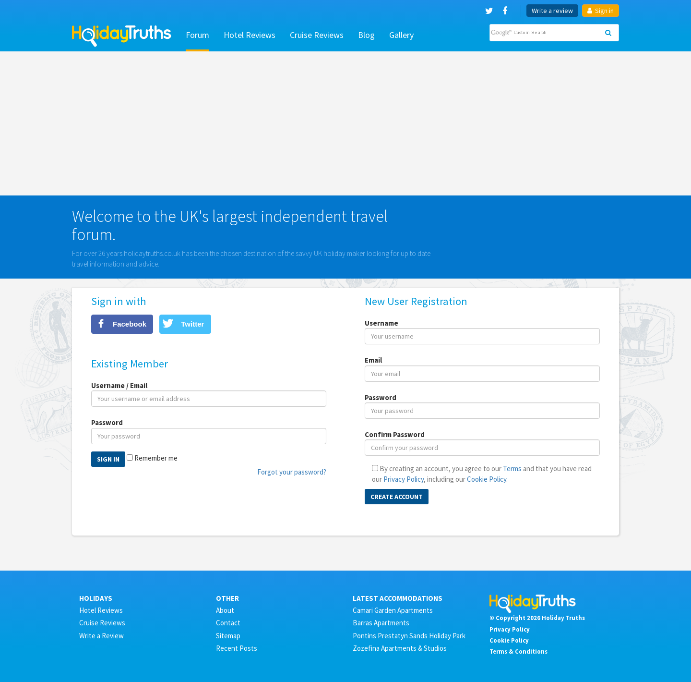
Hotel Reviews (249, 34)
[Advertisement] (345, 123)
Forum (197, 34)
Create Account (396, 496)
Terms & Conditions (518, 651)
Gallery (401, 34)
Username (381, 323)
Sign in (600, 10)
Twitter (192, 324)
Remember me (156, 458)
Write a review (552, 10)
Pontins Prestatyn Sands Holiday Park (409, 635)
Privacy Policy (403, 479)
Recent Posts (236, 648)
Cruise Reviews (317, 34)
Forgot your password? (291, 471)
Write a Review (101, 635)
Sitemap (228, 635)
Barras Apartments (381, 622)
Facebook (129, 324)
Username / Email (119, 385)
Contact (228, 622)
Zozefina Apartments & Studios (400, 648)
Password (107, 422)
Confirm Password (395, 434)
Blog (366, 34)
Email (373, 360)
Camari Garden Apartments (393, 610)
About (225, 610)
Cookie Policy (486, 479)
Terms (512, 468)
